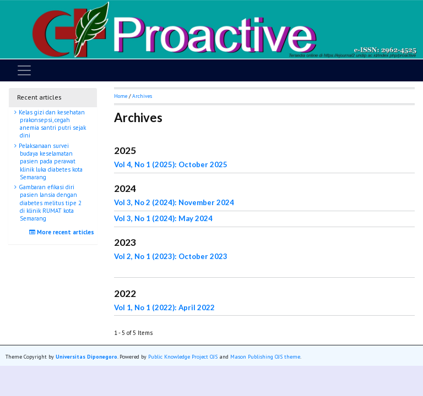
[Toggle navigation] (24, 70)
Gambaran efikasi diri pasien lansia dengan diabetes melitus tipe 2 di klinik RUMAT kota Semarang (49, 202)
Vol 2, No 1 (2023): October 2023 (170, 256)
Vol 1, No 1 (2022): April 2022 (164, 307)
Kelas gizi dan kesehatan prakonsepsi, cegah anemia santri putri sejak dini (51, 124)
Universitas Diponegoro (86, 356)
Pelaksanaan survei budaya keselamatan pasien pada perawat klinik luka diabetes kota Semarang (50, 161)
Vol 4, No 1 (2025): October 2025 (170, 164)
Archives (142, 96)
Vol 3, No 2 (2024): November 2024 (174, 202)
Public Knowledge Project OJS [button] (183, 356)
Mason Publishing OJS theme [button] (265, 356)
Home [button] (120, 96)
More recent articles (63, 232)
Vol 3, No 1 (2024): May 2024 (163, 218)
